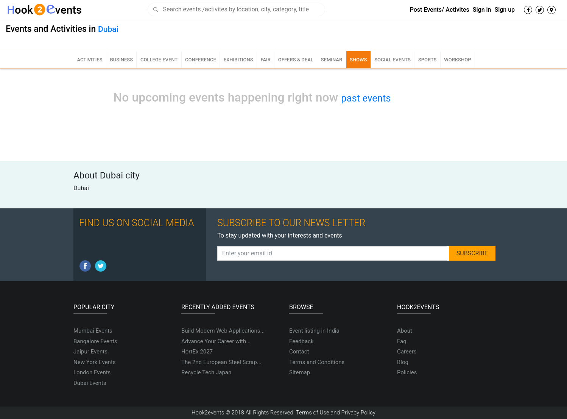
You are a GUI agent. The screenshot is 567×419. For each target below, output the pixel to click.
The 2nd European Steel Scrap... (221, 362)
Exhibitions (238, 60)
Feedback (301, 341)
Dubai (108, 29)
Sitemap (299, 372)
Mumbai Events (92, 330)
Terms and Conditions (316, 362)
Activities (89, 60)
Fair (265, 60)
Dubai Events (89, 383)
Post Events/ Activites (439, 9)
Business (121, 60)
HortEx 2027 (197, 351)
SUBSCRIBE (472, 253)
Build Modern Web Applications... (223, 330)
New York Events (94, 362)
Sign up (504, 9)
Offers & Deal (295, 60)
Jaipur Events (90, 351)
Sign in (482, 9)
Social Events (392, 60)
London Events (92, 372)
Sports (427, 60)
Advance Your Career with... (216, 341)
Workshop (457, 60)
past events (366, 98)
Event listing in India (314, 330)
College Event (159, 60)
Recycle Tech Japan (206, 372)
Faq (402, 341)
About (404, 330)
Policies (407, 372)
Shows (358, 60)
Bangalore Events (95, 341)
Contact (299, 351)
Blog (402, 362)
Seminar (331, 60)
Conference (200, 60)
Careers (407, 351)
